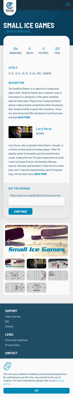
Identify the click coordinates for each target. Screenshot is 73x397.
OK (36, 390)
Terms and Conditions (16, 340)
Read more (24, 117)
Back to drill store (18, 31)
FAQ (7, 321)
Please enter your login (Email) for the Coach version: (35, 195)
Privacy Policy (12, 344)
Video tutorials (13, 316)
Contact (9, 326)
